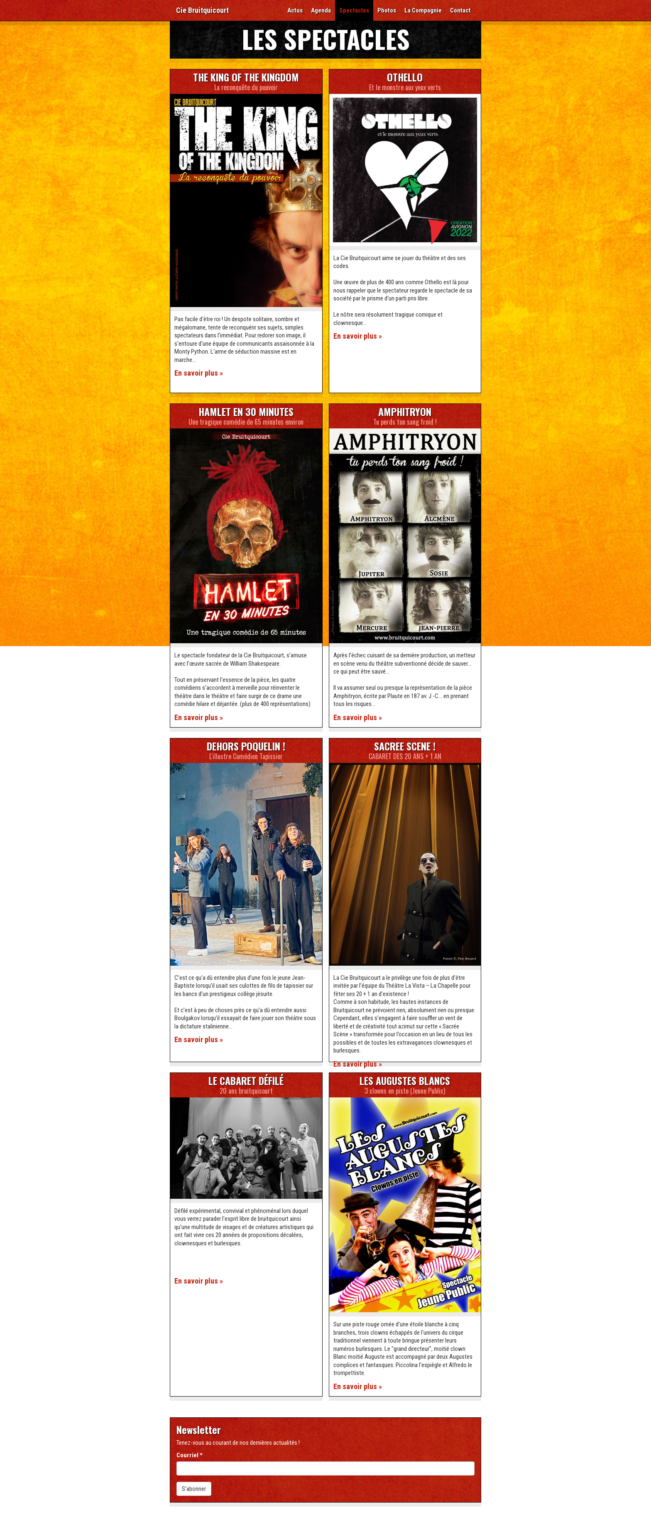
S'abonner (194, 1488)
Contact (460, 10)
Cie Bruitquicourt (202, 10)
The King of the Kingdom (246, 76)
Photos (386, 10)
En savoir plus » (198, 373)
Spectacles (354, 10)
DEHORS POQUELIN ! (246, 745)
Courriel (189, 1455)
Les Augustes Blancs (405, 1080)
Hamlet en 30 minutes (246, 411)
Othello (405, 76)
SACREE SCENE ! (405, 745)
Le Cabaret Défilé (246, 1080)
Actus (295, 10)
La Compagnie (423, 10)
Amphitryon (404, 411)
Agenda (321, 10)
